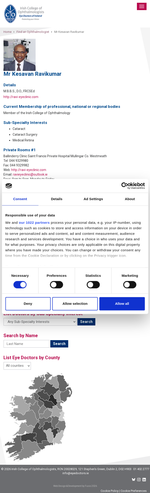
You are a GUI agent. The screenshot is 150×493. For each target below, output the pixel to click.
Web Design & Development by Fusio (72, 486)
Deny (28, 304)
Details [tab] (56, 199)
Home (7, 32)
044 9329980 (18, 160)
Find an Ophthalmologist (33, 32)
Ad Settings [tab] (93, 199)
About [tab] (130, 199)
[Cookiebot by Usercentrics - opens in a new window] (125, 185)
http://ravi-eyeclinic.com (20, 97)
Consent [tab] (20, 199)
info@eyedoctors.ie (75, 473)
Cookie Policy (110, 491)
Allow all (122, 304)
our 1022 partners (34, 222)
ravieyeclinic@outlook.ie (30, 174)
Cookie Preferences (134, 491)
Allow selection (75, 304)
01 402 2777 (141, 469)
